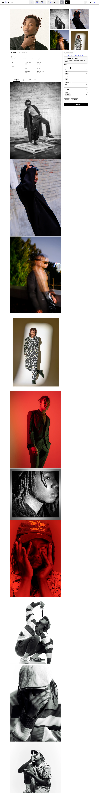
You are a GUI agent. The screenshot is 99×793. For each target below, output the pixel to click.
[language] (85, 2)
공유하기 (13, 52)
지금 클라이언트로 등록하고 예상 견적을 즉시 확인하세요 (74, 55)
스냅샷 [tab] (20, 80)
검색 (67, 2)
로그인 (89, 2)
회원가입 (94, 2)
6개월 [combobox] (66, 84)
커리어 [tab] (33, 80)
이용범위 (66, 71)
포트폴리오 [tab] (13, 80)
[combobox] (76, 73)
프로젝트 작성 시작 (76, 104)
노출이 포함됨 (67, 99)
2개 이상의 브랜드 (74, 99)
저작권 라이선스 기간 (68, 82)
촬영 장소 (66, 92)
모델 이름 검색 (55, 2)
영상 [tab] (27, 80)
